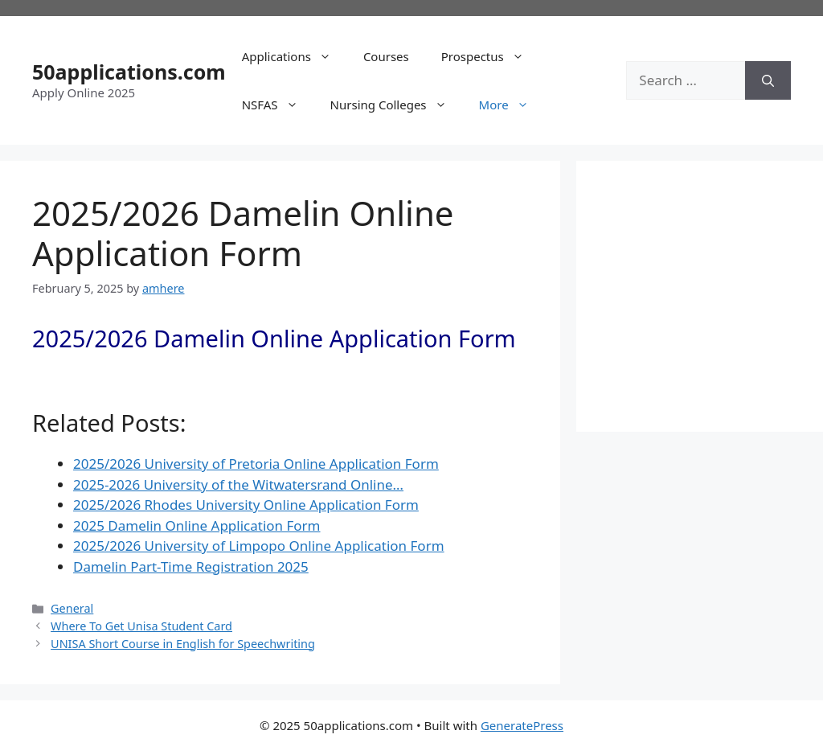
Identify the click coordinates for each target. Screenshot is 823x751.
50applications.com (129, 71)
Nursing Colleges (396, 104)
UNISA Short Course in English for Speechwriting (183, 643)
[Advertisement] (715, 293)
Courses (386, 56)
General (72, 608)
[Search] (768, 80)
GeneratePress (522, 725)
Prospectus (490, 56)
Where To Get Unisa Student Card (141, 626)
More (512, 104)
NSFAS (278, 104)
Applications (294, 56)
